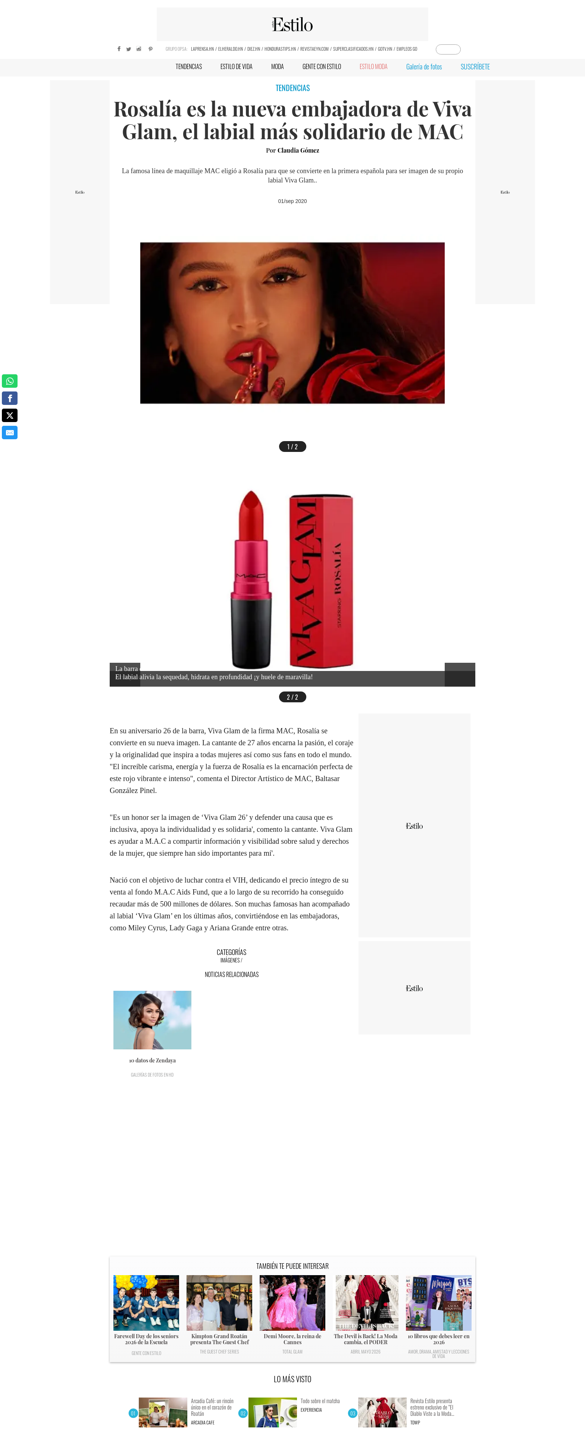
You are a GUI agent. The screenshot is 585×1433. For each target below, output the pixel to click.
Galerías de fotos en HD (152, 1074)
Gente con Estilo (146, 1353)
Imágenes (230, 960)
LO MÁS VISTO (293, 1378)
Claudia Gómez (298, 150)
